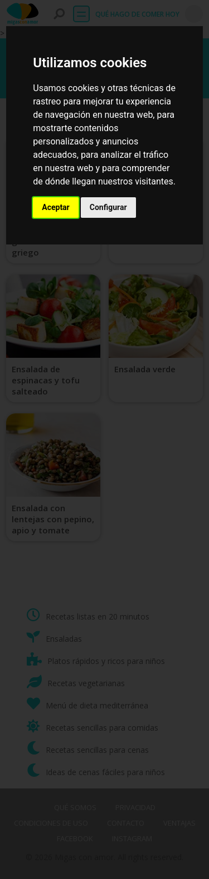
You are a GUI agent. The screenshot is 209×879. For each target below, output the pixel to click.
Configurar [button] (108, 207)
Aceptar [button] (56, 207)
